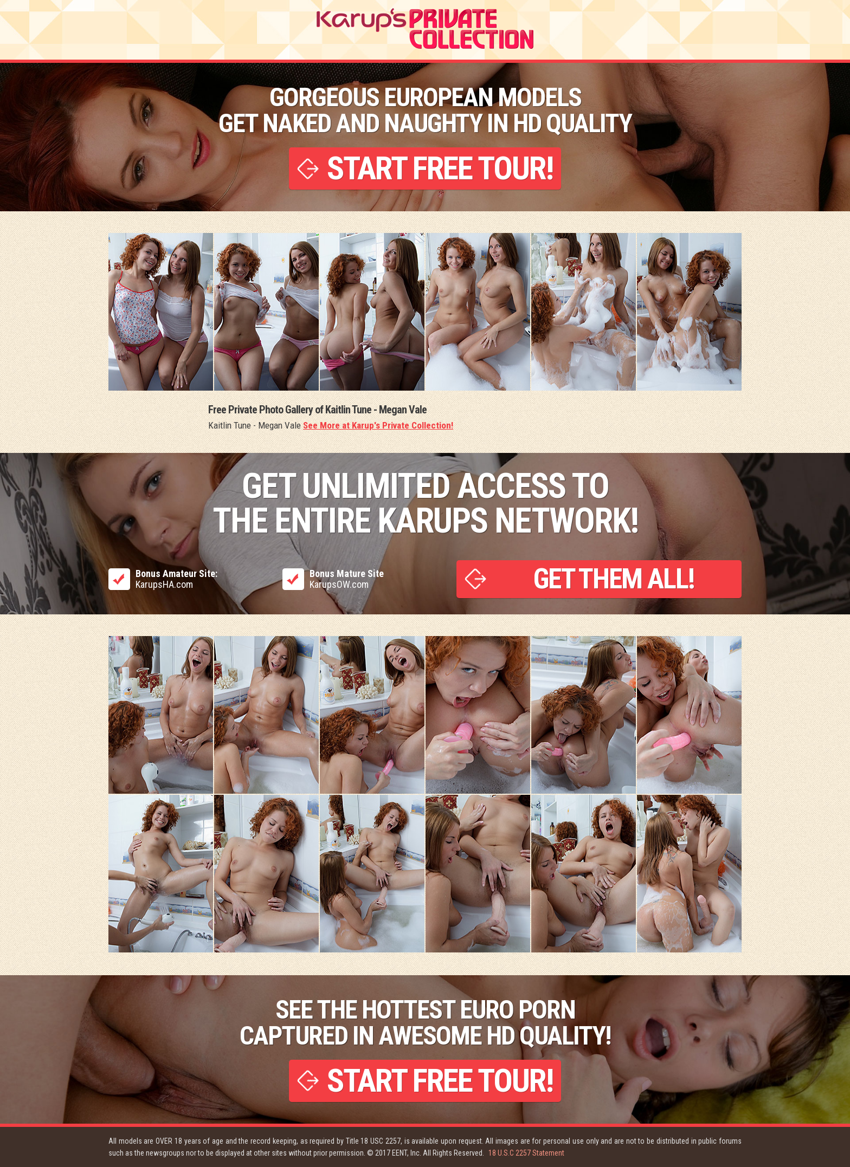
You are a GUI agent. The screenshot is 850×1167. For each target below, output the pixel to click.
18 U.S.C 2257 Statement (526, 1153)
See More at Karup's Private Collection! (378, 425)
